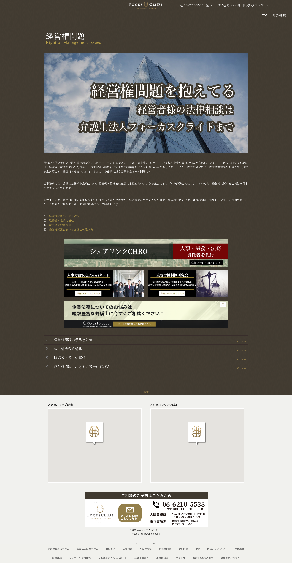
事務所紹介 (162, 558)
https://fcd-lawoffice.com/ (146, 533)
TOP (265, 15)
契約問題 (183, 549)
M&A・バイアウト (217, 549)
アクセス (180, 558)
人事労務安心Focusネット (112, 558)
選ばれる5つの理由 (203, 558)
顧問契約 (57, 558)
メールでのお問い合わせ (222, 5)
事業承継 (239, 549)
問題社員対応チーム (58, 549)
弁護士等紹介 (141, 558)
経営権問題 (165, 549)
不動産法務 (146, 549)
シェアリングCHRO (80, 558)
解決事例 (110, 549)
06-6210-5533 (190, 5)
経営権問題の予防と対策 (64, 216)
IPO (198, 549)
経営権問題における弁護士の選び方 (71, 229)
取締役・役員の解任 (61, 220)
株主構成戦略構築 (60, 224)
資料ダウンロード (255, 5)
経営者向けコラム (230, 558)
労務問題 (127, 549)
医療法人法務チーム (87, 549)
